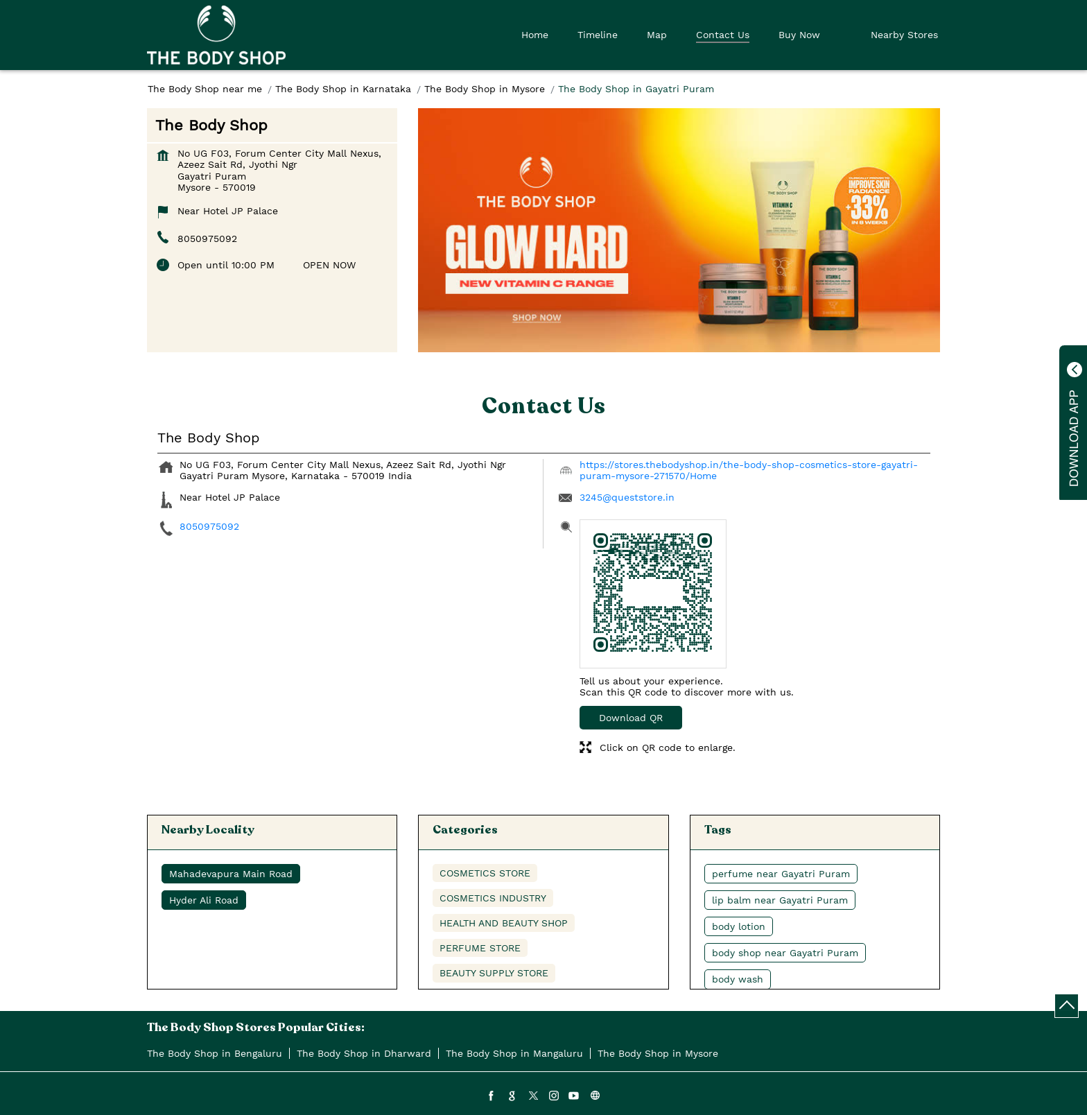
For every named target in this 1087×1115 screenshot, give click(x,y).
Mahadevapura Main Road (231, 873)
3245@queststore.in (627, 497)
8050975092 (207, 238)
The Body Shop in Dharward (364, 1053)
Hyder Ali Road (203, 900)
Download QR (631, 717)
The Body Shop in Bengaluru (214, 1053)
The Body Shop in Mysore (658, 1053)
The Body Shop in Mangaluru (514, 1053)
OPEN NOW (329, 264)
